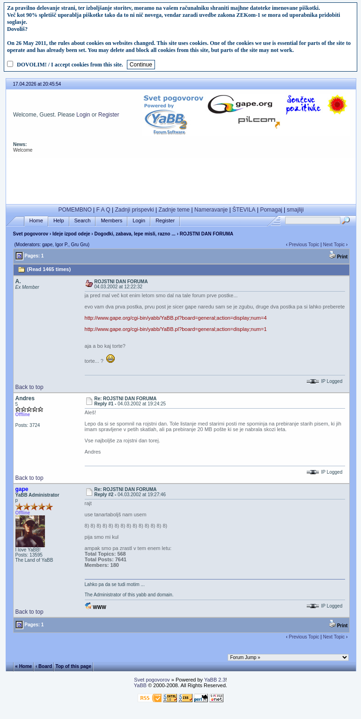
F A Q (103, 209)
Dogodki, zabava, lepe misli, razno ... (135, 233)
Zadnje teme (174, 209)
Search (83, 220)
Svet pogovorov (31, 233)
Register (108, 114)
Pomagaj (271, 209)
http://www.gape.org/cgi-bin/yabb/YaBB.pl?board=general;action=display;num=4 (176, 318)
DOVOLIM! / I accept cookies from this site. (70, 64)
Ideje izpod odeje (71, 233)
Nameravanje (211, 209)
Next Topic (334, 244)
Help (59, 220)
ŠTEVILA (243, 209)
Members (111, 220)
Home (36, 220)
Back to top (29, 387)
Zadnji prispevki (134, 209)
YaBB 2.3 (215, 679)
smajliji (295, 209)
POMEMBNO (74, 209)
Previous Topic (304, 244)
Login (83, 114)
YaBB (140, 685)
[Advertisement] (180, 179)
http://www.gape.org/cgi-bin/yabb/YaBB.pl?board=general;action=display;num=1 (176, 329)
